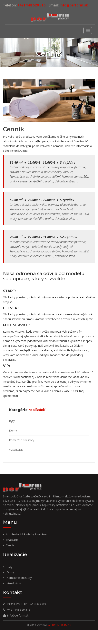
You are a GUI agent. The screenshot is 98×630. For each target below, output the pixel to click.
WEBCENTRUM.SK (59, 625)
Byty (12, 421)
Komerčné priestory (21, 440)
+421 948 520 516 (31, 5)
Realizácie (12, 540)
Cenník (10, 545)
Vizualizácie (16, 449)
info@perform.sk (73, 5)
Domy (13, 430)
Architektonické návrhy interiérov (26, 534)
